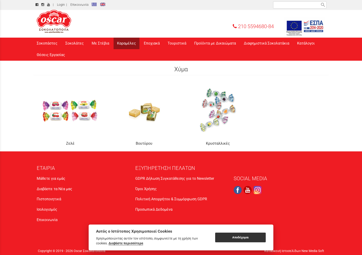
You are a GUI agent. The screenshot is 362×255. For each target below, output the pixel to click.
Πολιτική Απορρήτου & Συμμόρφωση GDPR (171, 199)
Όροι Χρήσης (146, 189)
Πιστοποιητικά (49, 199)
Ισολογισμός (47, 209)
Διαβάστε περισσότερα (126, 243)
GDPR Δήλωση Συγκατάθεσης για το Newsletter (174, 178)
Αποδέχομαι (240, 237)
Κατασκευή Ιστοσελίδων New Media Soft (294, 251)
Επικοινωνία (78, 5)
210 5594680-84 (253, 26)
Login (60, 5)
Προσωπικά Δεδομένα (153, 209)
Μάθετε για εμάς (51, 178)
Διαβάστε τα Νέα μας (54, 189)
